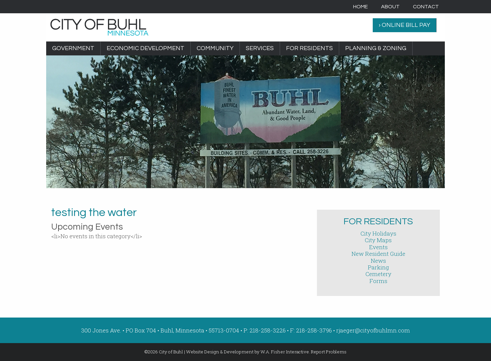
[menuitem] (360, 6)
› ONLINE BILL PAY (404, 25)
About (390, 6)
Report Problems (328, 352)
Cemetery (378, 274)
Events (378, 247)
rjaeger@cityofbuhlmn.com (373, 330)
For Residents (309, 48)
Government (73, 48)
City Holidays (378, 233)
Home (360, 6)
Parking (378, 267)
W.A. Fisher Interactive (284, 352)
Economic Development (145, 48)
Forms (378, 281)
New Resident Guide (378, 253)
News (378, 260)
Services (260, 48)
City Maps (378, 240)
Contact (426, 6)
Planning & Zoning (375, 48)
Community (215, 48)
